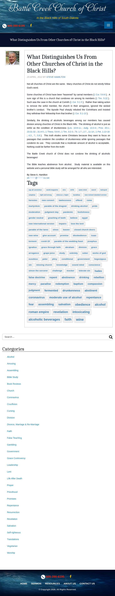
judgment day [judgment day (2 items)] (52, 212)
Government (13, 451)
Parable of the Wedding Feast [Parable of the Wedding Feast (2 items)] (68, 241)
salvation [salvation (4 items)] (64, 304)
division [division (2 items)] (83, 247)
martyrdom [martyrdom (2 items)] (34, 206)
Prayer (10, 485)
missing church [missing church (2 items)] (44, 265)
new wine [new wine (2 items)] (33, 235)
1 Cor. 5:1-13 (80, 113)
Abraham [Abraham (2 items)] (69, 247)
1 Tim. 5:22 (102, 98)
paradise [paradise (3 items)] (46, 284)
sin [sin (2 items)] (30, 265)
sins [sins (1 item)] (64, 190)
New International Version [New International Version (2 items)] (41, 223)
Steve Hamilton (55, 77)
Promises (11, 498)
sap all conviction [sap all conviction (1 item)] (35, 190)
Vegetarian (12, 546)
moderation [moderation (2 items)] (34, 212)
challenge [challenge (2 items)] (57, 270)
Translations (13, 539)
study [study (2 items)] (62, 253)
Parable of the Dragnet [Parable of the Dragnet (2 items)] (55, 206)
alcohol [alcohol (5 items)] (100, 304)
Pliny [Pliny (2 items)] (54, 259)
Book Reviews (14, 384)
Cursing (11, 411)
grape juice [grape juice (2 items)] (49, 253)
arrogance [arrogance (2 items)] (34, 253)
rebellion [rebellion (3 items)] (99, 277)
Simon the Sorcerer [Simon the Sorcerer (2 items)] (38, 270)
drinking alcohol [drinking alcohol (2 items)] (79, 206)
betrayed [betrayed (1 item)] (103, 190)
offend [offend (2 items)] (79, 200)
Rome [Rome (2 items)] (89, 200)
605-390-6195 (16, 25)
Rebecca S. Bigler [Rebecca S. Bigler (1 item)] (62, 195)
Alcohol (10, 357)
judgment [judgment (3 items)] (34, 290)
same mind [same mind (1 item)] (83, 190)
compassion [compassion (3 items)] (95, 284)
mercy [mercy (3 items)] (32, 284)
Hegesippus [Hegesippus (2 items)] (100, 259)
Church (10, 390)
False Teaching (14, 438)
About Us (70, 583)
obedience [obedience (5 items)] (82, 304)
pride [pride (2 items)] (94, 206)
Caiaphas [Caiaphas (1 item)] (32, 195)
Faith (9, 431)
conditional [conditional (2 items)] (67, 259)
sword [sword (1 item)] (93, 190)
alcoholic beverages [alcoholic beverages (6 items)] (44, 319)
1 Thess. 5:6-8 (53, 131)
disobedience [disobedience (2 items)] (80, 235)
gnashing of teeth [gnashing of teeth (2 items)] (57, 218)
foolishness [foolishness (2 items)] (83, 212)
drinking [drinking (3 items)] (84, 277)
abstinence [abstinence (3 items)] (68, 277)
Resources (52, 583)
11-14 (91, 131)
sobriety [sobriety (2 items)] (73, 253)
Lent (9, 471)
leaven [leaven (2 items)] (66, 229)
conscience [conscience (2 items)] (94, 265)
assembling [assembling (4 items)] (46, 304)
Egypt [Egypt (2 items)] (85, 218)
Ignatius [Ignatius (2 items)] (33, 247)
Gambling (11, 444)
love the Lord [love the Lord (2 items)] (77, 223)
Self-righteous (13, 532)
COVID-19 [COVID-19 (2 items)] (45, 241)
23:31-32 (31, 131)
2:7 (84, 131)
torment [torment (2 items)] (33, 241)
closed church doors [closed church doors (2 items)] (84, 229)
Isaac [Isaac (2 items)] (93, 235)
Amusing (11, 363)
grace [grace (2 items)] (94, 247)
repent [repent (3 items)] (53, 277)
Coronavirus (13, 397)
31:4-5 (40, 131)
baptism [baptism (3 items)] (78, 284)
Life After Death (14, 478)
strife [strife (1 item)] (72, 190)
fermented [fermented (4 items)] (51, 290)
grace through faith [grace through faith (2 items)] (51, 247)
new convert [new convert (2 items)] (48, 200)
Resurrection (13, 512)
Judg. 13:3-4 (89, 128)
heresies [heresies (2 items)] (33, 200)
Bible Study (12, 377)
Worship (11, 553)
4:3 (29, 135)
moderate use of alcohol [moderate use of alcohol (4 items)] (65, 297)
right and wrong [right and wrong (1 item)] (46, 195)
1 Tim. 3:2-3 (67, 131)
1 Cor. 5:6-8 (99, 94)
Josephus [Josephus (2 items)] (92, 241)
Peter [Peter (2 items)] (45, 259)
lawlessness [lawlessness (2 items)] (65, 200)
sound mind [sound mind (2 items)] (78, 265)
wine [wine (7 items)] (80, 319)
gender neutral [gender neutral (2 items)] (36, 218)
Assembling (12, 370)
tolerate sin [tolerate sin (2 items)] (84, 270)
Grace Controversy (16, 458)
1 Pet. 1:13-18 (103, 131)
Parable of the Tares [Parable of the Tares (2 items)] (38, 229)
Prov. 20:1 (104, 128)
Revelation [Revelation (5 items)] (61, 312)
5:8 (38, 135)
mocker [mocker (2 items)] (70, 270)
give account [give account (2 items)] (49, 235)
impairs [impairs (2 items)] (62, 223)
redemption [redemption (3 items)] (62, 284)
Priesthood (12, 492)
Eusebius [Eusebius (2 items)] (33, 259)
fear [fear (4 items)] (31, 304)
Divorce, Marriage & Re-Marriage (23, 424)
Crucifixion (12, 404)
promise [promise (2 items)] (64, 235)
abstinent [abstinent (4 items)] (91, 290)
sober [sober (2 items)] (85, 253)
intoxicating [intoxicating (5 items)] (81, 312)
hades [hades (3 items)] (98, 271)
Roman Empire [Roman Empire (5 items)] (39, 312)
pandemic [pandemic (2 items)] (68, 212)
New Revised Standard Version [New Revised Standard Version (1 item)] (96, 195)
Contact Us (87, 583)
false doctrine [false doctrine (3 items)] (37, 277)
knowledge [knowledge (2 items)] (61, 265)
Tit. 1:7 (78, 131)
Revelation (12, 519)
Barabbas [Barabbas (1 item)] (76, 195)
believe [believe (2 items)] (73, 218)
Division (11, 417)
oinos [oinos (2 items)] (55, 229)
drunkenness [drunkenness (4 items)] (71, 290)
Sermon (36, 583)
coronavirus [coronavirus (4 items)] (37, 297)
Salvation (11, 526)
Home (23, 583)
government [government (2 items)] (83, 259)
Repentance (13, 505)
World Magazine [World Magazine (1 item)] (52, 190)
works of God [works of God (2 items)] (99, 253)
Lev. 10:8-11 (74, 128)
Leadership (12, 465)
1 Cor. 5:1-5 (76, 102)
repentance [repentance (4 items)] (93, 297)
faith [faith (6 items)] (68, 319)
